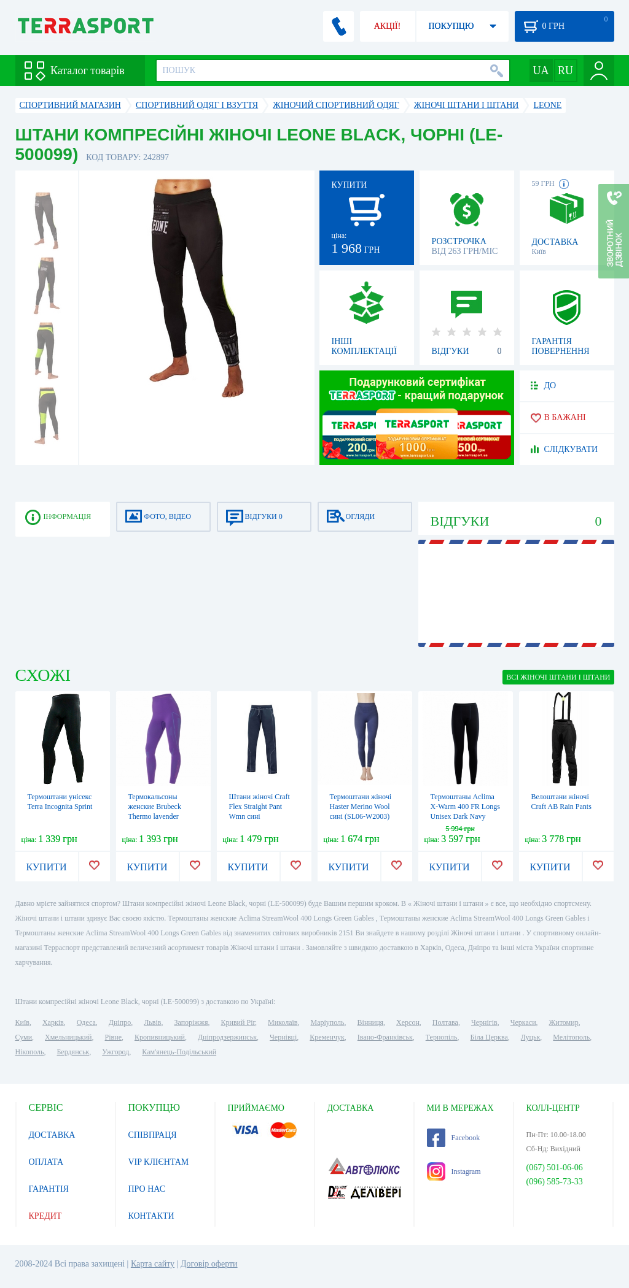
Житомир (564, 1022)
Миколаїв (282, 1022)
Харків (53, 1022)
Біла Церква (489, 1037)
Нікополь (29, 1052)
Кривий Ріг (238, 1022)
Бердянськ (73, 1052)
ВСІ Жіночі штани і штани (558, 677)
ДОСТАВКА (52, 1135)
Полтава (445, 1022)
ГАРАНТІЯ (49, 1189)
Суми (24, 1037)
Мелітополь (571, 1037)
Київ (22, 1022)
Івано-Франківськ (385, 1037)
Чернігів (484, 1022)
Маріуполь (328, 1022)
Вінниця (370, 1022)
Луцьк (531, 1037)
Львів (152, 1022)
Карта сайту (152, 1263)
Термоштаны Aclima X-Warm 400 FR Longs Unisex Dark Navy (465, 806)
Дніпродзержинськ (227, 1037)
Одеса (86, 1022)
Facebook (453, 1138)
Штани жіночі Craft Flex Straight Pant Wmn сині (259, 806)
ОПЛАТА (46, 1162)
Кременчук (327, 1037)
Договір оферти (209, 1263)
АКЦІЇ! (387, 26)
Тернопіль (442, 1037)
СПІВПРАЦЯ (152, 1135)
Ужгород (115, 1052)
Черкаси (523, 1022)
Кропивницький (160, 1037)
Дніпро (120, 1022)
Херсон (408, 1022)
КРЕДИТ (45, 1216)
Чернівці (283, 1037)
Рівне (113, 1037)
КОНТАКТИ (151, 1216)
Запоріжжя (191, 1022)
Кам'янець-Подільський (179, 1052)
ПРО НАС (147, 1189)
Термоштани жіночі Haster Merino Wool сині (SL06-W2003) (361, 806)
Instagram (454, 1171)
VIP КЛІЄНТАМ (158, 1162)
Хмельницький (68, 1037)
